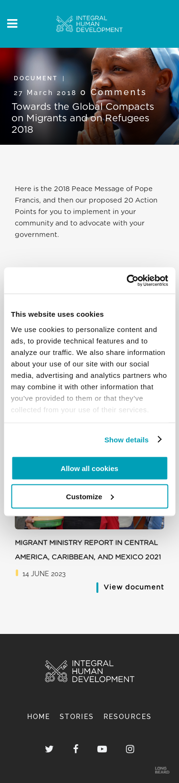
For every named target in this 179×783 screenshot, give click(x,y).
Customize (90, 496)
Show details (127, 439)
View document (134, 587)
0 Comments (113, 92)
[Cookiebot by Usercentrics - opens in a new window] (127, 280)
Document (36, 78)
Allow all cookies (89, 468)
